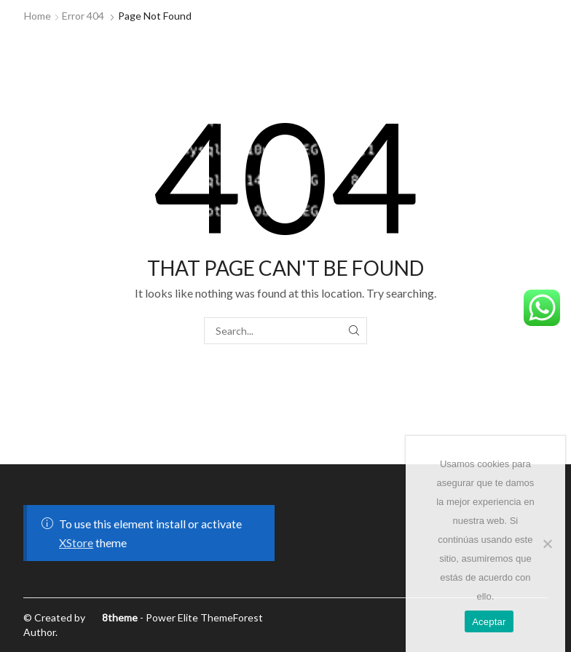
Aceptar (489, 621)
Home (37, 15)
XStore (76, 542)
